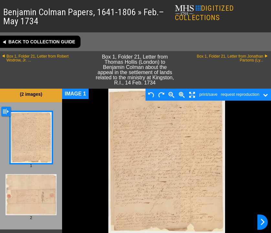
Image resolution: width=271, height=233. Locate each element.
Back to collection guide (41, 41)
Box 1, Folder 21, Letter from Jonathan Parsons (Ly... (230, 58)
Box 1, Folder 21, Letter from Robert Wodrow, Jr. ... (37, 58)
